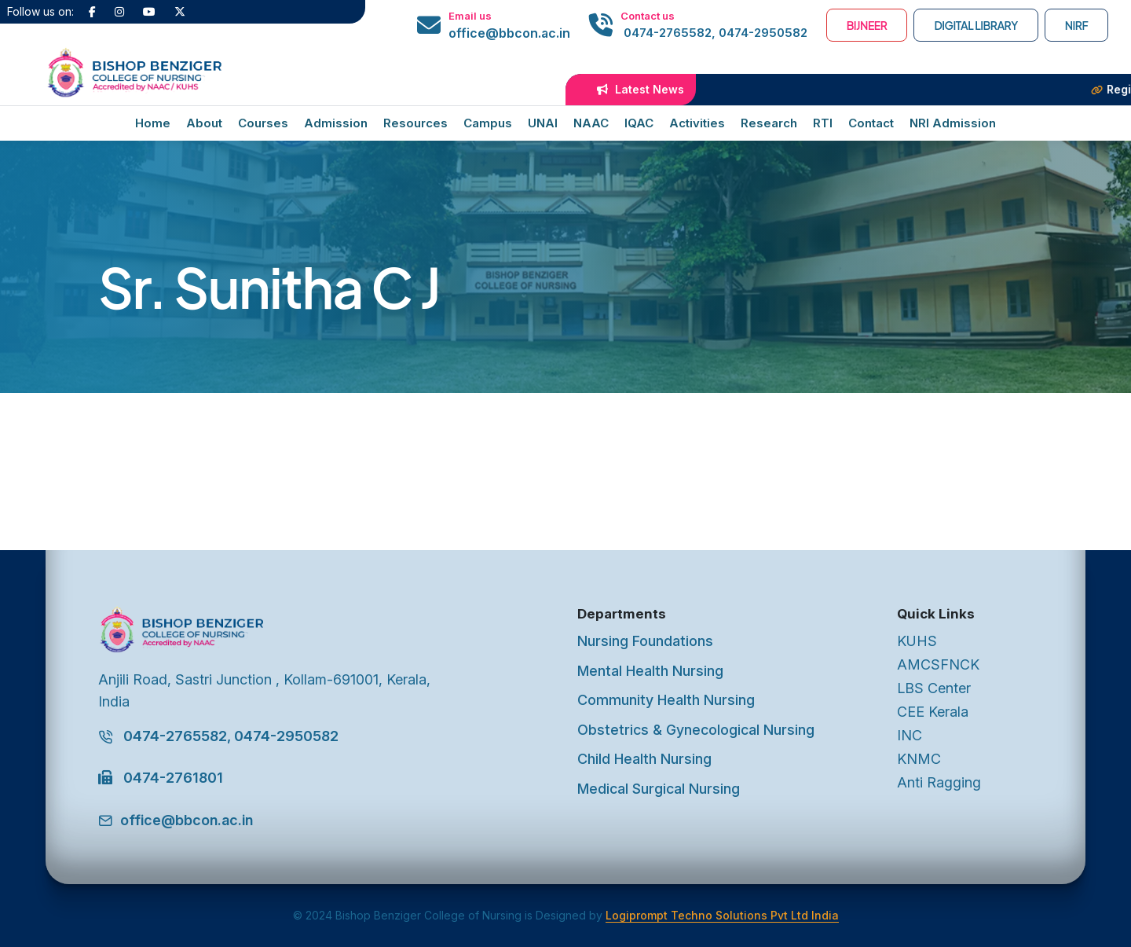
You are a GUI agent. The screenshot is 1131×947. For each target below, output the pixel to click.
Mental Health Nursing (650, 671)
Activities (697, 123)
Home (152, 123)
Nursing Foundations (645, 641)
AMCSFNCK (938, 664)
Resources (415, 123)
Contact (871, 123)
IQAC (638, 123)
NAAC (591, 123)
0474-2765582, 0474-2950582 (713, 32)
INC (909, 735)
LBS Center (934, 688)
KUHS (917, 641)
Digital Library (975, 25)
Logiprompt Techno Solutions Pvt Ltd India (722, 915)
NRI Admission (953, 123)
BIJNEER (867, 25)
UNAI (543, 123)
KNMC (919, 759)
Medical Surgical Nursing (658, 788)
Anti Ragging (939, 782)
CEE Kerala (932, 711)
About (204, 123)
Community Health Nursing (666, 700)
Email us (470, 15)
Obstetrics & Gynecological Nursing (695, 729)
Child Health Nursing (644, 759)
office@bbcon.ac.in (509, 33)
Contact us (647, 15)
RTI (823, 123)
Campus (487, 123)
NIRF (1077, 25)
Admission (336, 123)
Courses (263, 123)
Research (769, 123)
